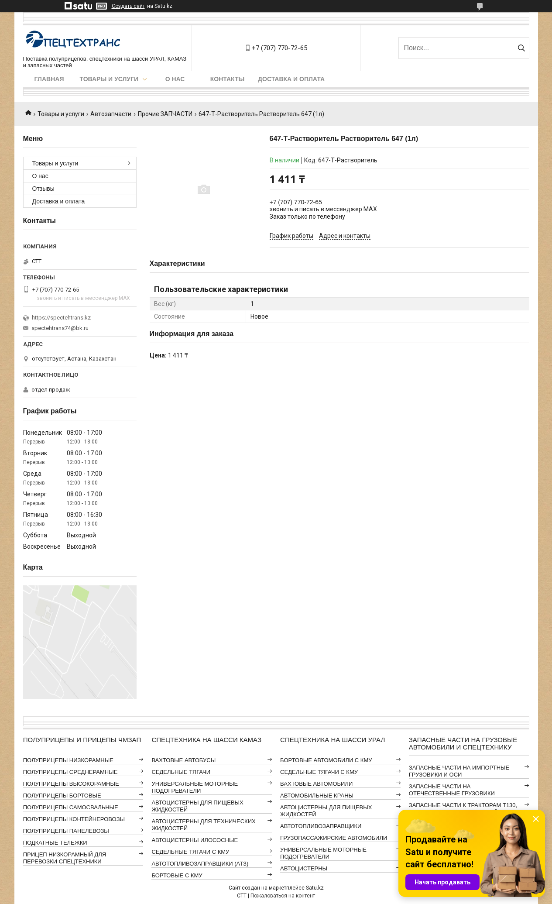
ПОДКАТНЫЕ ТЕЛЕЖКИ (55, 842)
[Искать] (521, 48)
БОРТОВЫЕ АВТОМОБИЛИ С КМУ (326, 760)
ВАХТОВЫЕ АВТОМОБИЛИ (316, 783)
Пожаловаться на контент (282, 896)
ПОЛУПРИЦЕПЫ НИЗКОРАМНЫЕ (68, 760)
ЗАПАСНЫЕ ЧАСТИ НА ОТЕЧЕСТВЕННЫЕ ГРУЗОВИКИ (452, 790)
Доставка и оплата (291, 79)
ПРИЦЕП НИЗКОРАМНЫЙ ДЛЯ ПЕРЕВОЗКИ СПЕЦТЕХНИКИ (64, 858)
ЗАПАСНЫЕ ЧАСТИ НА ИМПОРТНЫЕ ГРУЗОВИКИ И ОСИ (459, 771)
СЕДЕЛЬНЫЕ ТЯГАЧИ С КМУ (190, 852)
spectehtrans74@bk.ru (60, 328)
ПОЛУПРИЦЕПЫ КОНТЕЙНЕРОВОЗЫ (74, 819)
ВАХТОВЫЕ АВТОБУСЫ (183, 760)
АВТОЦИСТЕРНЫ (303, 868)
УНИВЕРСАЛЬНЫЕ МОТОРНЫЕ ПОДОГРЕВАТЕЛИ (194, 787)
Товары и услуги (109, 79)
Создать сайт (128, 6)
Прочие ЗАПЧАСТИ (165, 113)
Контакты (227, 79)
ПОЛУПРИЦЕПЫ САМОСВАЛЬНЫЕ (70, 807)
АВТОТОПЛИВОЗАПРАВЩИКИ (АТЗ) (199, 863)
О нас (175, 79)
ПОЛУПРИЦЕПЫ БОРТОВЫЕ (62, 795)
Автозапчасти (110, 113)
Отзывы (43, 188)
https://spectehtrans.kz (61, 317)
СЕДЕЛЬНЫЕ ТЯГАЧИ (180, 772)
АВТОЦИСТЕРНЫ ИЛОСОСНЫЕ (194, 840)
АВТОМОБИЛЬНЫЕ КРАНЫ (316, 795)
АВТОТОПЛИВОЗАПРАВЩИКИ (320, 826)
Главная (49, 79)
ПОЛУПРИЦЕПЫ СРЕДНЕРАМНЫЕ (70, 772)
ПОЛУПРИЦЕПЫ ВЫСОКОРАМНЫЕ (71, 783)
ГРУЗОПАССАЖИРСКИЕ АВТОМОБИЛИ (333, 838)
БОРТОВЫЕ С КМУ (176, 875)
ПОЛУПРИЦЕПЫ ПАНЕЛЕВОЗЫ (66, 831)
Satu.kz (315, 888)
